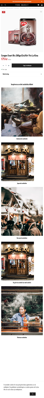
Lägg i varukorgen (27, 65)
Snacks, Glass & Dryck (9, 8)
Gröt (27, 8)
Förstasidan (3, 8)
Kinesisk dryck (22, 8)
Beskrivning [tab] (22, 74)
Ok (32, 394)
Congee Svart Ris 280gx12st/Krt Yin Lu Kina (36, 8)
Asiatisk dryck (16, 8)
